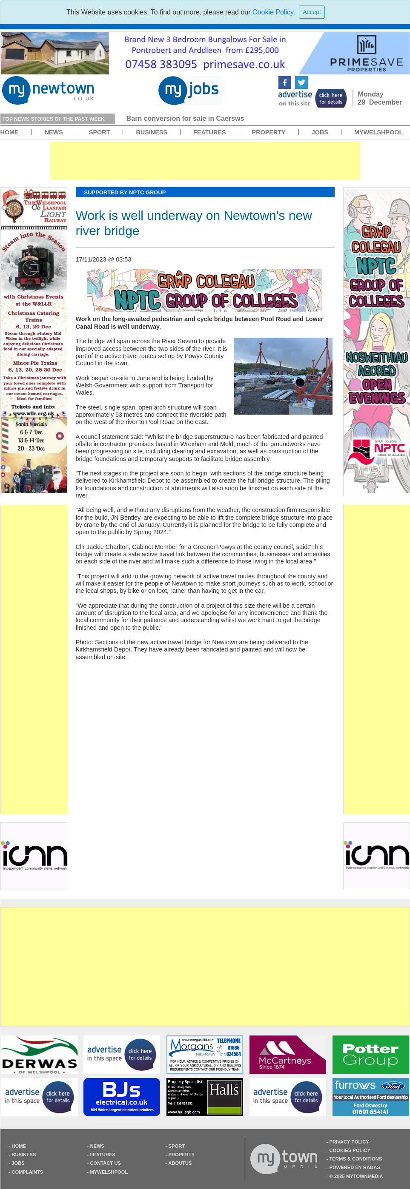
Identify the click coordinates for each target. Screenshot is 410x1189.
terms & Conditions (356, 1158)
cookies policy (350, 1150)
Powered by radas (355, 1167)
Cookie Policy (272, 12)
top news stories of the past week (54, 119)
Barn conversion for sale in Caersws (185, 118)
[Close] (312, 12)
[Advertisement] (34, 659)
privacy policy (349, 1141)
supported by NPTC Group (125, 192)
